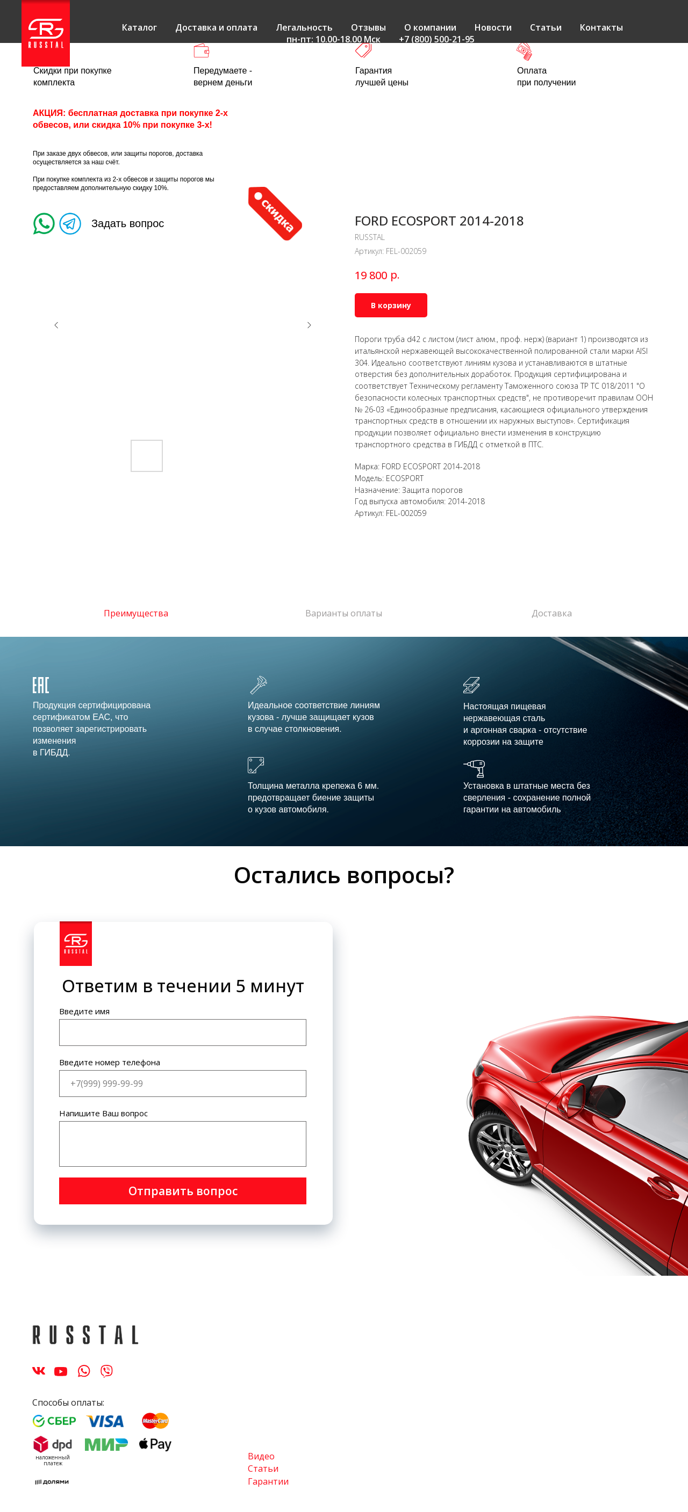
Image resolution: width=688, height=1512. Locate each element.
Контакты (601, 27)
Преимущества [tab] (136, 613)
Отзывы (368, 27)
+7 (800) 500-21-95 (437, 39)
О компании (430, 27)
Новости (493, 27)
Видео (261, 1456)
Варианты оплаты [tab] (343, 613)
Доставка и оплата (216, 27)
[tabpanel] (344, 741)
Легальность (304, 27)
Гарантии (268, 1481)
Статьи (546, 27)
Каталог (139, 27)
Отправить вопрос (183, 1190)
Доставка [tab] (552, 613)
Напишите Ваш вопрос (103, 1113)
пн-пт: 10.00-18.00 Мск (333, 39)
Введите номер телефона (109, 1062)
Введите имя (84, 1011)
